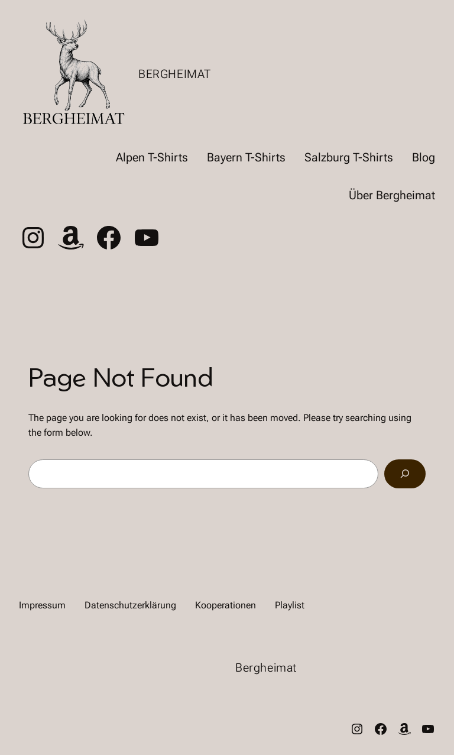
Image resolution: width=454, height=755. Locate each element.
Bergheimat (174, 74)
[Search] (405, 473)
